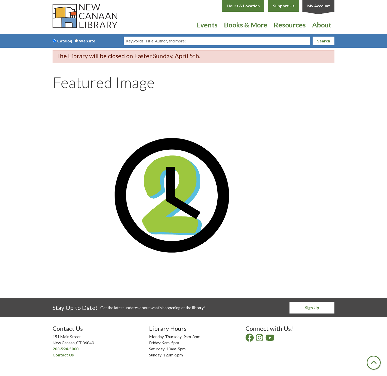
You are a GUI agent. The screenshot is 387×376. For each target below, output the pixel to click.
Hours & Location (243, 5)
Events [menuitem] (207, 25)
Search (323, 40)
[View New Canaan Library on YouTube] (270, 339)
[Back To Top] (374, 363)
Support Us (284, 5)
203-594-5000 (65, 348)
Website (87, 40)
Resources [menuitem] (290, 25)
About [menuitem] (321, 25)
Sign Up (312, 307)
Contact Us (63, 354)
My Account (318, 5)
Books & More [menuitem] (245, 25)
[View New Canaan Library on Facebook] (250, 339)
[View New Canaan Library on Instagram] (260, 339)
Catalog (64, 40)
